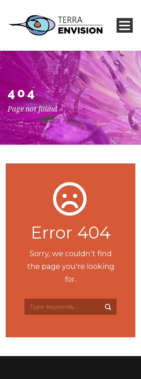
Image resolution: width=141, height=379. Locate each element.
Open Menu (125, 25)
